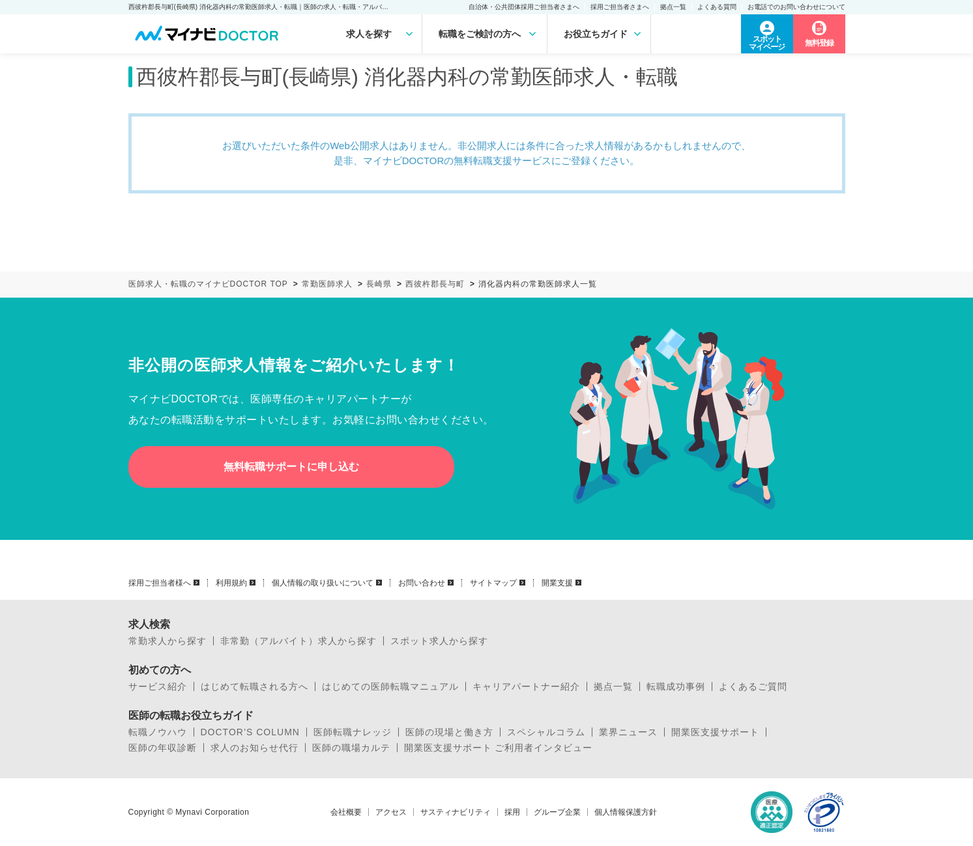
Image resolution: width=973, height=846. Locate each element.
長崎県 (379, 284)
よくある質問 (716, 6)
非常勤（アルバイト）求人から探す (298, 640)
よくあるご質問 (753, 686)
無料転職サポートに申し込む (291, 466)
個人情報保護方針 (625, 812)
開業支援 (557, 583)
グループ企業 (557, 812)
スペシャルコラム (546, 732)
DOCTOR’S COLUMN (250, 732)
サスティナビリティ (455, 812)
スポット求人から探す (439, 640)
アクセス (391, 812)
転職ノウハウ (157, 732)
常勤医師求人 (327, 284)
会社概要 (346, 812)
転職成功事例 (675, 686)
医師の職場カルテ (351, 747)
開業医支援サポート (715, 732)
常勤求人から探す (167, 640)
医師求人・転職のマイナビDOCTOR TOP (208, 284)
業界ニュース (628, 732)
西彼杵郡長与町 (435, 284)
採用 (512, 812)
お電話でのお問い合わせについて (796, 6)
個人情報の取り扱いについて (322, 583)
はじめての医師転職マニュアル (390, 686)
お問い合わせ (421, 583)
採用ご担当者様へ (159, 583)
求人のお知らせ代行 (254, 747)
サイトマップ (493, 583)
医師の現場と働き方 (449, 732)
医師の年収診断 (162, 747)
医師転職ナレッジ (352, 732)
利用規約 (231, 583)
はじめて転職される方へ (254, 686)
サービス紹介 (157, 686)
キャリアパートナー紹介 (526, 686)
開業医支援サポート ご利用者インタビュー (498, 747)
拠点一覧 (673, 6)
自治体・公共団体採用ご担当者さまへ (524, 6)
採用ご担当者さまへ (619, 6)
